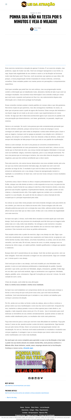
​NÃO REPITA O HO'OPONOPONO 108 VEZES (17, 394)
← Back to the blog (11, 406)
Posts (35, 30)
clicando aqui (28, 356)
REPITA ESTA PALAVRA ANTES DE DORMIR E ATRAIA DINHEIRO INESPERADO (27, 401)
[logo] (37, 4)
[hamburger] (6, 4)
